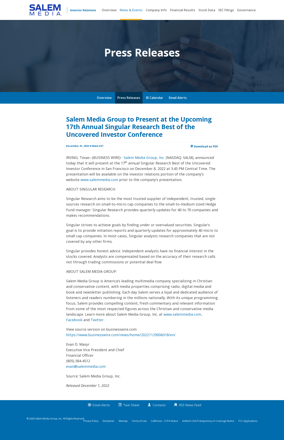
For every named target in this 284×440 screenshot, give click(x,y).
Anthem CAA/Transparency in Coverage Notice (208, 428)
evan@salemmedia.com (86, 373)
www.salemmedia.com (99, 186)
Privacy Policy (90, 428)
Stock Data (206, 10)
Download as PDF (204, 153)
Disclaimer (108, 428)
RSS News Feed (190, 412)
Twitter (97, 326)
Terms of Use (139, 428)
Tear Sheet (131, 412)
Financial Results (182, 10)
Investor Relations (83, 10)
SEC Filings (226, 10)
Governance (246, 10)
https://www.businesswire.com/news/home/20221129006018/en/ (121, 341)
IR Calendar (154, 104)
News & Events (131, 10)
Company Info (156, 10)
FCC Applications (247, 428)
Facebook (74, 326)
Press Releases (128, 104)
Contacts (159, 412)
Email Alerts (178, 104)
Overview (109, 10)
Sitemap (123, 428)
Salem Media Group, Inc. (144, 164)
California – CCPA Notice (164, 428)
